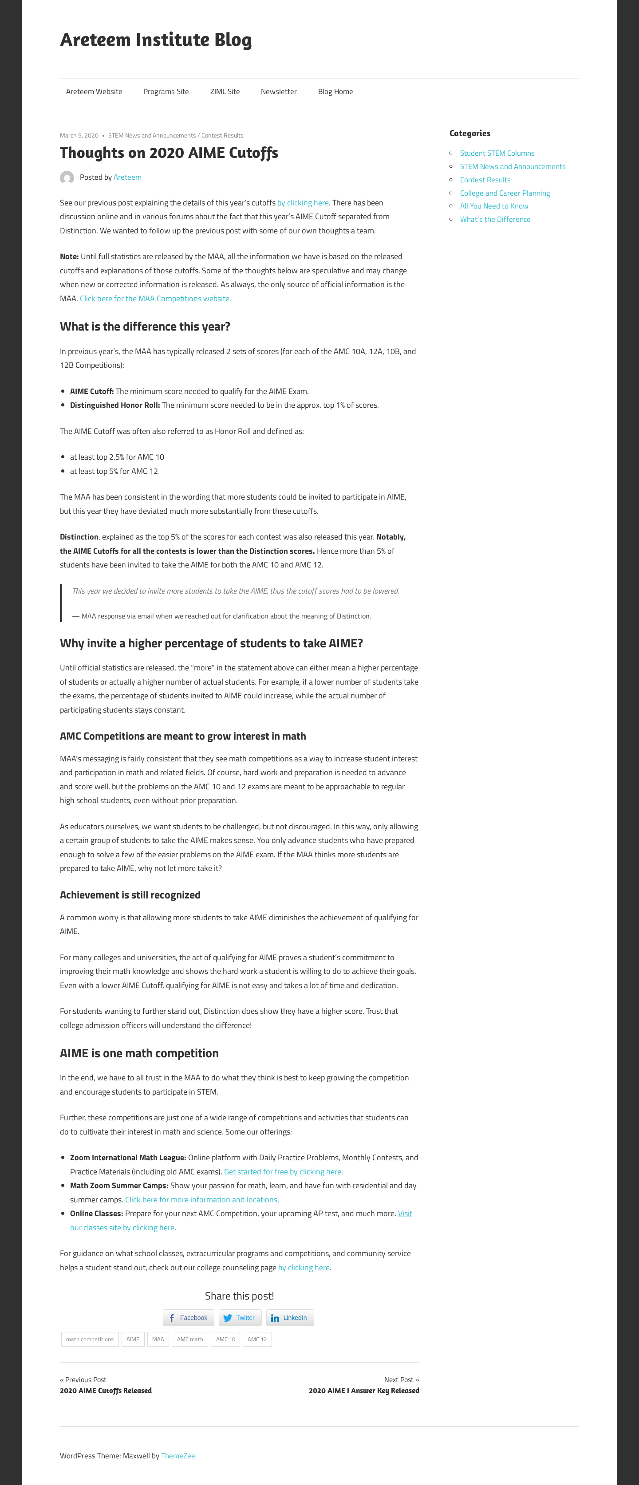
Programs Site (166, 91)
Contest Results (222, 135)
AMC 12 (257, 1339)
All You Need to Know (494, 206)
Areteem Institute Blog (156, 39)
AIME (132, 1339)
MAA (158, 1339)
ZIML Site (225, 91)
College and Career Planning (505, 193)
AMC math (190, 1339)
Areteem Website (94, 91)
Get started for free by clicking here (282, 1172)
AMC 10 (225, 1339)
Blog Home (335, 91)
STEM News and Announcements (152, 135)
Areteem (128, 177)
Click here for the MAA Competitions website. (155, 298)
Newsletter (279, 91)
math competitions (90, 1339)
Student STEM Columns (497, 153)
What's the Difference (495, 219)
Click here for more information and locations (201, 1199)
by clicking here (303, 203)
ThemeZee (178, 1455)
